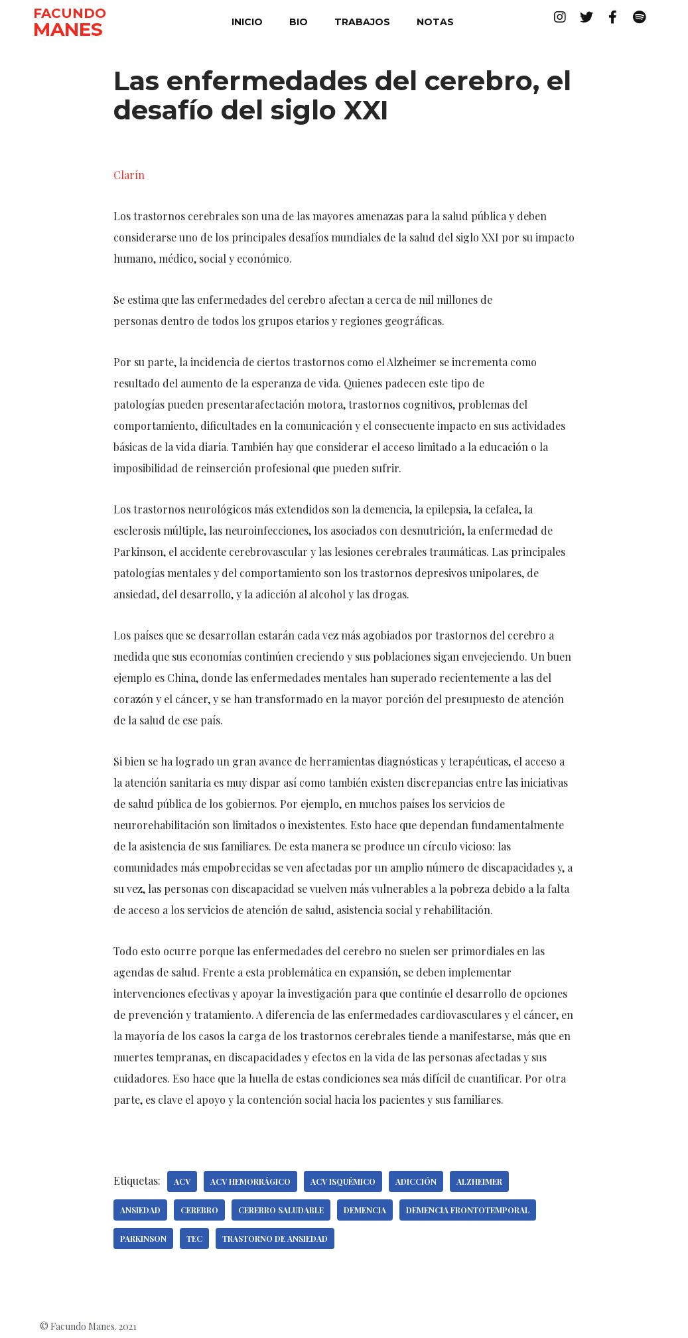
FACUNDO (69, 13)
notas (435, 22)
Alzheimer (479, 1181)
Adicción (416, 1181)
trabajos (362, 22)
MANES (68, 29)
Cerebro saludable (281, 1210)
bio (298, 22)
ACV (182, 1181)
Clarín (129, 175)
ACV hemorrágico (250, 1181)
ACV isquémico (343, 1181)
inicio (247, 22)
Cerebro (199, 1210)
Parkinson (143, 1238)
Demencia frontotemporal (467, 1210)
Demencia (365, 1210)
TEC (194, 1238)
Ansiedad (140, 1210)
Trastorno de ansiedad (275, 1238)
